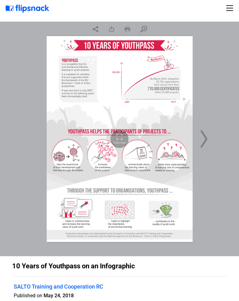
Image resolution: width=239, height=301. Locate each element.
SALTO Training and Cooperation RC (58, 286)
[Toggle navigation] (230, 8)
